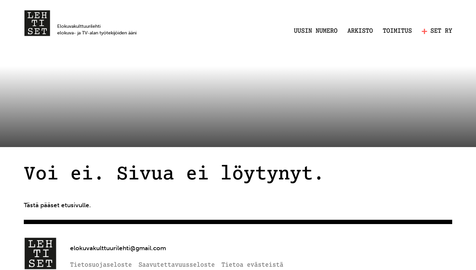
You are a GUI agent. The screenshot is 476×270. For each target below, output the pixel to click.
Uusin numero (315, 31)
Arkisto (360, 31)
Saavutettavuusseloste (177, 265)
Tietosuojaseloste (101, 265)
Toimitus (397, 31)
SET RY (437, 31)
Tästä (31, 205)
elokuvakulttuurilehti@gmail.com (118, 248)
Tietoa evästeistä (252, 265)
